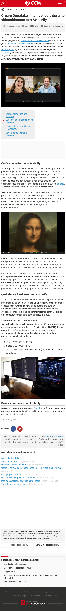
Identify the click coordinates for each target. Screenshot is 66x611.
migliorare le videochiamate (18, 43)
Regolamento (14, 596)
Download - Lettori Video (35, 474)
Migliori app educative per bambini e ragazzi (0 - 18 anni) (18, 545)
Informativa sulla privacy (42, 592)
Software (20, 9)
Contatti (57, 592)
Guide (9, 9)
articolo (60, 183)
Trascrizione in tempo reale (14, 484)
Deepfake (5, 52)
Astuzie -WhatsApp (46, 477)
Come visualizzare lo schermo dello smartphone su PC (48, 545)
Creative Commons (9, 536)
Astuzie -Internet (9, 471)
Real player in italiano (11, 474)
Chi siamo (9, 592)
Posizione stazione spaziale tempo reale (20, 481)
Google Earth (9, 572)
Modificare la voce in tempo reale (17, 568)
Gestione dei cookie (49, 596)
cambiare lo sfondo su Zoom (35, 40)
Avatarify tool (7, 49)
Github (37, 408)
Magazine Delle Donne (31, 596)
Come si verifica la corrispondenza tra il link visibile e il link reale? (32, 468)
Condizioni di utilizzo (23, 592)
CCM (17, 534)
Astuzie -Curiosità (49, 481)
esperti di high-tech (55, 436)
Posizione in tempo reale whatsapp (18, 477)
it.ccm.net (23, 534)
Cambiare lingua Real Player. (16, 582)
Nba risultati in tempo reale (15, 564)
